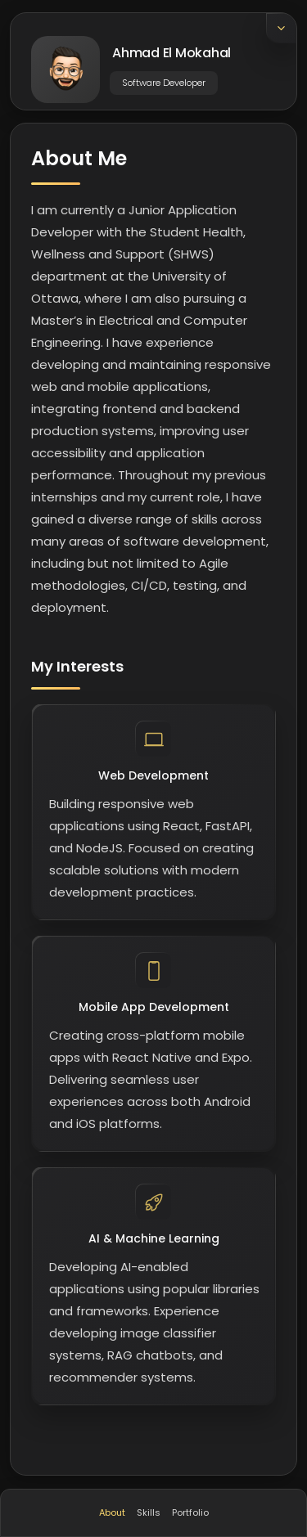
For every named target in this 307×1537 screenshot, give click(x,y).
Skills (148, 1512)
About (112, 1512)
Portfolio (190, 1512)
